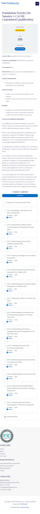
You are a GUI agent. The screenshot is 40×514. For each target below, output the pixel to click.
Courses (2, 454)
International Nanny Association (10, 463)
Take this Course (20, 49)
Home (2, 449)
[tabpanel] (20, 121)
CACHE (2, 471)
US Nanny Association (7, 466)
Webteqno (24, 504)
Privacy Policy (25, 507)
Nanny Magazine (5, 468)
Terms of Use (15, 507)
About (2, 451)
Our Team (3, 456)
